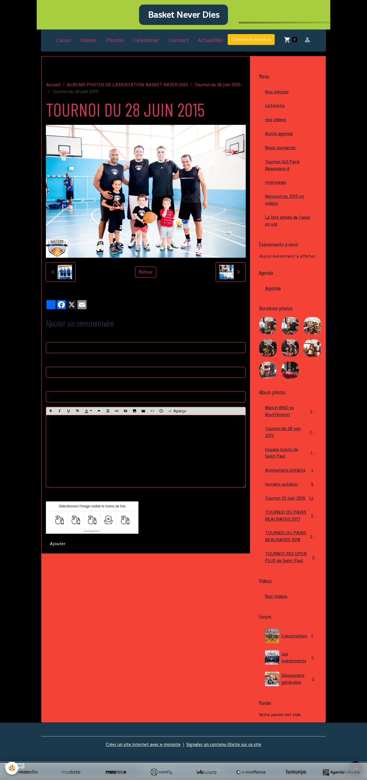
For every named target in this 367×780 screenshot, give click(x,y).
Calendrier (146, 41)
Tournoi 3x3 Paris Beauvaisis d (282, 165)
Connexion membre (251, 40)
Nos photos (277, 92)
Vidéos (88, 41)
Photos (115, 41)
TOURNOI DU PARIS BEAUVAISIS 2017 (290, 517)
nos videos (275, 120)
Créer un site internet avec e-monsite (143, 746)
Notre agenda (279, 134)
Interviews (275, 183)
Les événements (290, 659)
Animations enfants (290, 472)
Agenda (273, 289)
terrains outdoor (290, 486)
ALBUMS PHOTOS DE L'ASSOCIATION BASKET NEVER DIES (127, 85)
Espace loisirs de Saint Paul (290, 454)
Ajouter (57, 544)
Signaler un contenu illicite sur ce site (223, 746)
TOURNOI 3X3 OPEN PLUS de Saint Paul (290, 559)
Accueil (53, 85)
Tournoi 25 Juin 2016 (290, 500)
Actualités (210, 41)
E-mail (52, 362)
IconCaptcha (91, 532)
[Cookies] (12, 768)
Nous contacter (280, 148)
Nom (51, 337)
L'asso (63, 41)
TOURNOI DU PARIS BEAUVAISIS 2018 (291, 538)
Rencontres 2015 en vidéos (284, 200)
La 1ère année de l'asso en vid (287, 221)
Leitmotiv (275, 106)
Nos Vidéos (276, 598)
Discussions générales (290, 681)
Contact (179, 41)
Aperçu (177, 411)
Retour (146, 273)
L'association (290, 638)
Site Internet (59, 386)
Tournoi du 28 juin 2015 (217, 85)
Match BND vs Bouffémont (290, 412)
